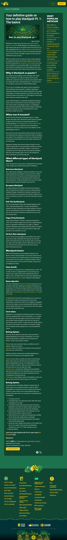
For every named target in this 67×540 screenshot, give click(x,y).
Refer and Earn (8, 493)
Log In (53, 3)
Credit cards (38, 492)
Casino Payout (23, 510)
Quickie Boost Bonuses (23, 497)
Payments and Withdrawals (39, 483)
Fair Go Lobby (8, 482)
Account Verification (10, 488)
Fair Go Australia (9, 504)
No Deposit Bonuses (25, 494)
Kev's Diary (7, 490)
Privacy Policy (54, 492)
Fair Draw (22, 488)
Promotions (22, 483)
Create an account (9, 485)
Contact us (53, 495)
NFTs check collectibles (38, 509)
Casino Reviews (9, 496)
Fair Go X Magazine (10, 501)
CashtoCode (38, 500)
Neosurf (37, 489)
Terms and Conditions (53, 486)
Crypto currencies (40, 486)
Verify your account (40, 503)
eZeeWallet (38, 494)
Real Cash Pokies (24, 513)
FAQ (51, 483)
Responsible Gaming (56, 490)
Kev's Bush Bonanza (25, 485)
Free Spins (22, 491)
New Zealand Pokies (25, 505)
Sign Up (61, 3)
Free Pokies (23, 516)
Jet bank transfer (40, 497)
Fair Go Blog (8, 499)
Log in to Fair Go (13, 449)
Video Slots (22, 507)
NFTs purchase (39, 505)
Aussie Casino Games (23, 501)
